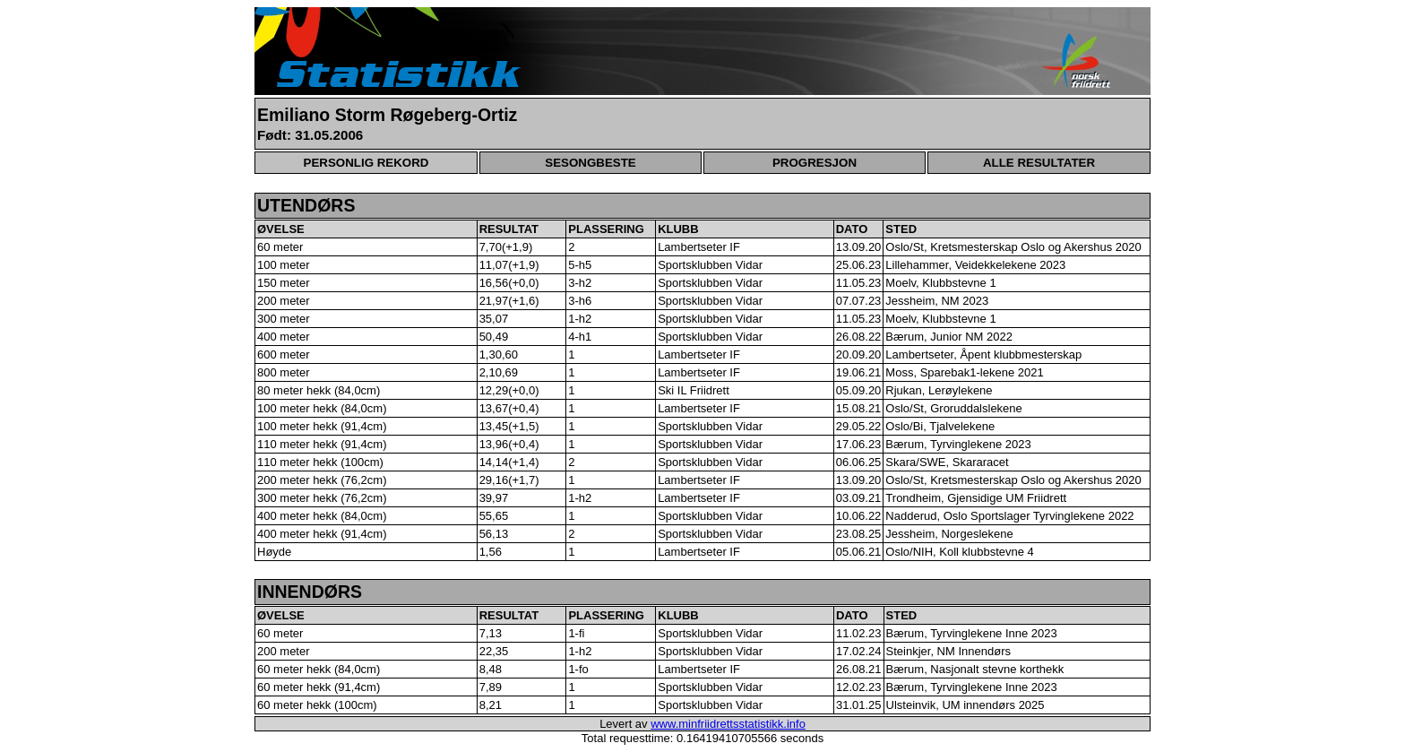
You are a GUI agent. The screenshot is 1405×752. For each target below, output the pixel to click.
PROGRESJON (814, 162)
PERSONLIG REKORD (366, 162)
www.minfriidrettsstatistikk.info (728, 723)
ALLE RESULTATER (1039, 162)
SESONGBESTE (590, 162)
